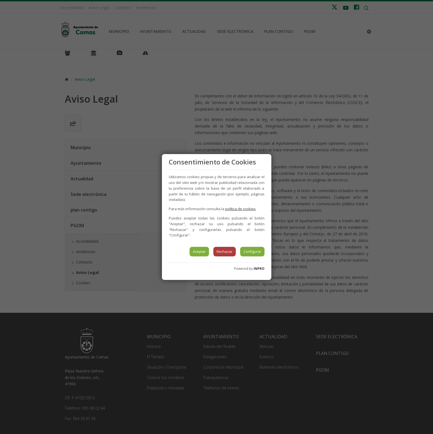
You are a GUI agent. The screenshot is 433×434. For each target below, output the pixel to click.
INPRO (259, 268)
